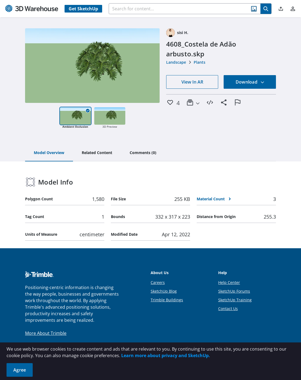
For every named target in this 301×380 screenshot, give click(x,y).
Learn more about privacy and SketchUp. (165, 355)
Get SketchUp (83, 9)
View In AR (192, 82)
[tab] (49, 153)
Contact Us (228, 308)
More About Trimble (45, 333)
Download (250, 82)
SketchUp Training (235, 299)
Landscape (176, 62)
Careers (158, 282)
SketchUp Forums (234, 291)
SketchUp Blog (164, 291)
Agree (19, 370)
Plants (199, 62)
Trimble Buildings (167, 299)
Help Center (229, 282)
